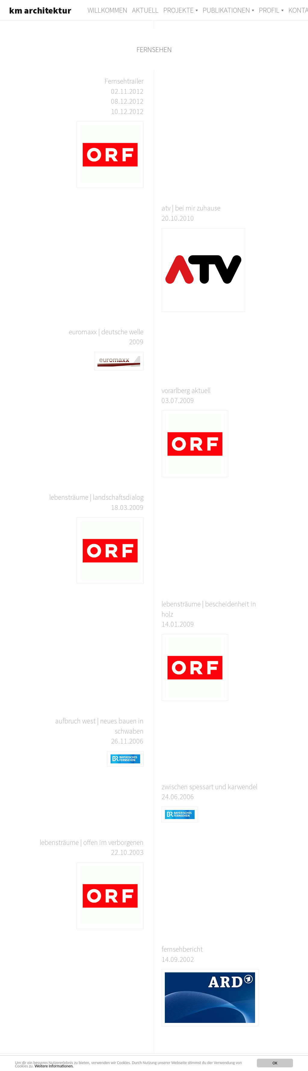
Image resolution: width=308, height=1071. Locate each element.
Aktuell (145, 10)
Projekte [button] (178, 10)
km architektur (40, 10)
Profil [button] (269, 10)
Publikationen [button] (226, 10)
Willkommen (107, 10)
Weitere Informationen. (54, 1066)
